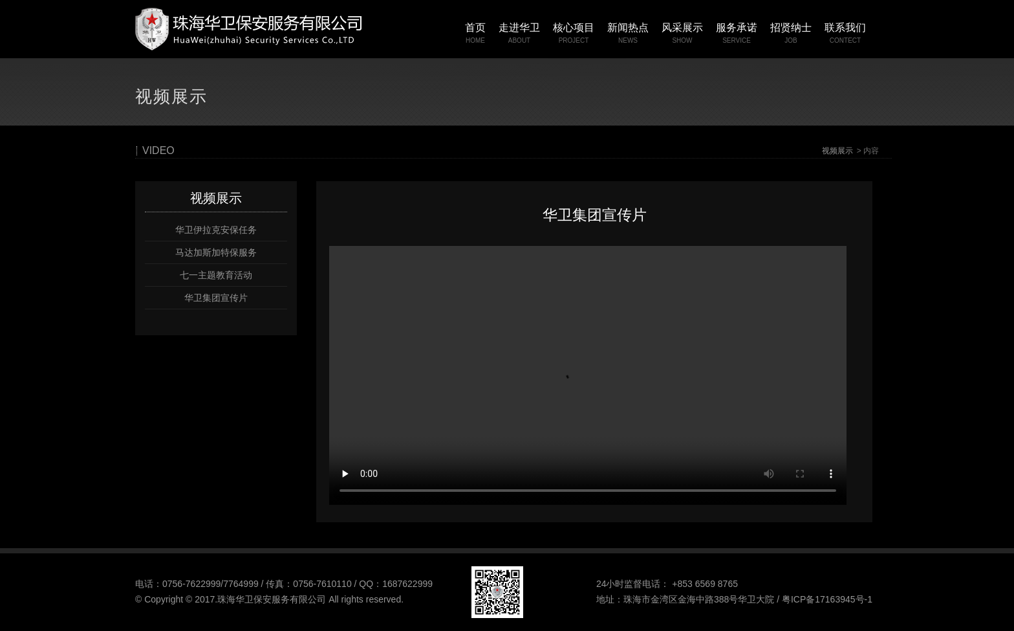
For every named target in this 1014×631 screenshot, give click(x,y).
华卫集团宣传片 (216, 298)
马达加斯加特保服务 (216, 252)
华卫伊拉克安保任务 (216, 230)
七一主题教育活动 (216, 275)
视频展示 (837, 150)
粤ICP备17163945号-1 (827, 599)
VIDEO (158, 150)
